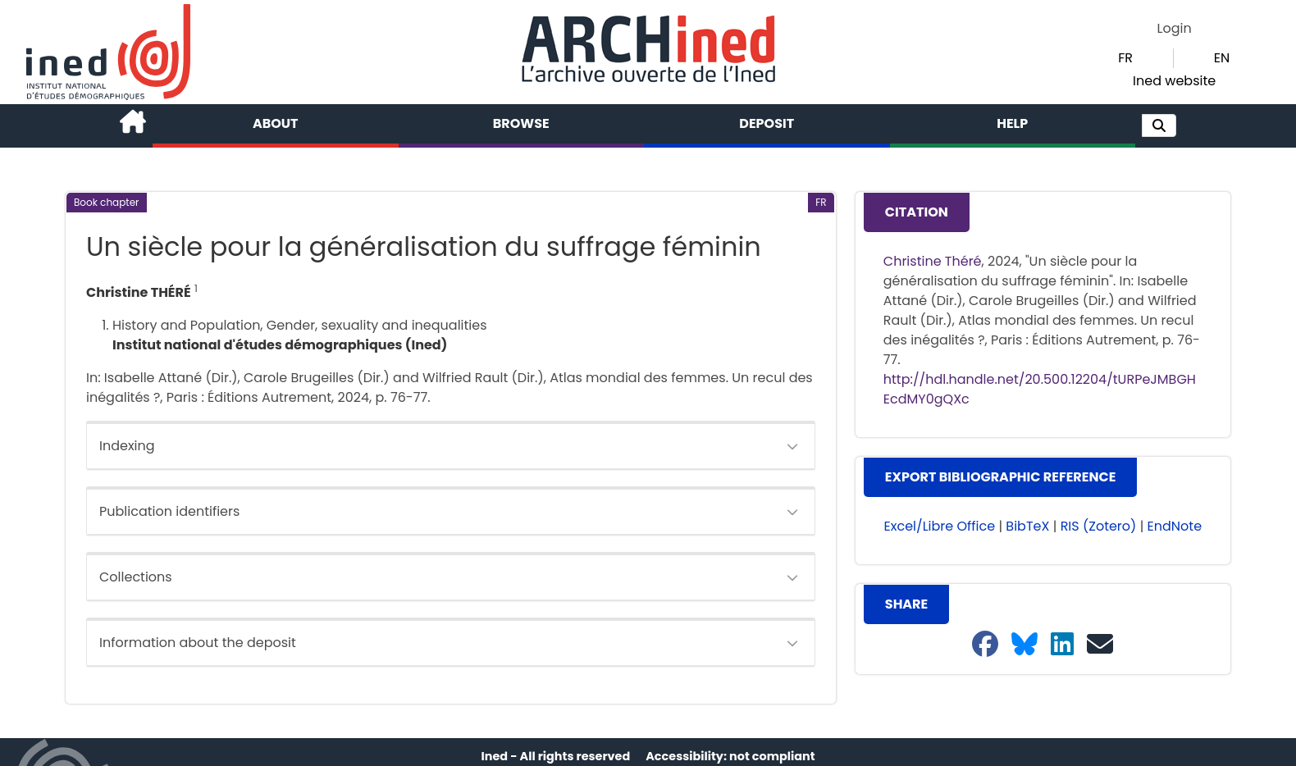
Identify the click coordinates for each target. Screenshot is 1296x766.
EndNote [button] (1175, 526)
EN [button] (1222, 57)
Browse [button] (521, 123)
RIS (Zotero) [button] (1099, 526)
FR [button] (1125, 57)
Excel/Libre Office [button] (940, 526)
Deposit (766, 123)
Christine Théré (932, 261)
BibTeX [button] (1027, 526)
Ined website (1174, 80)
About (276, 123)
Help (1012, 123)
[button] (1159, 125)
